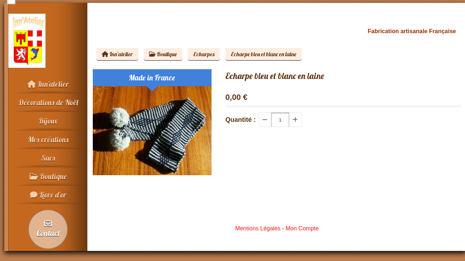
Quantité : (240, 119)
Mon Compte (302, 228)
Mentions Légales (257, 228)
